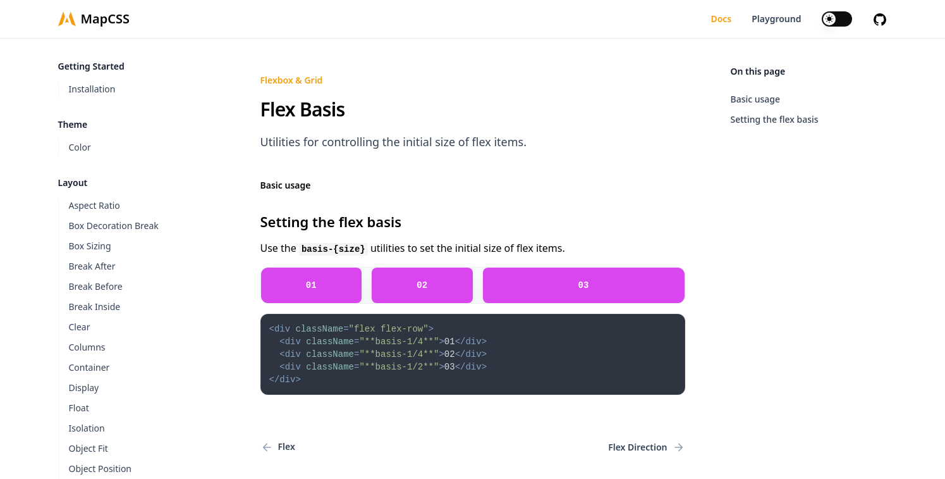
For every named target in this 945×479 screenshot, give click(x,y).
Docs (720, 19)
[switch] (837, 19)
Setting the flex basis (775, 119)
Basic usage (756, 99)
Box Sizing (90, 246)
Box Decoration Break (114, 226)
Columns (87, 347)
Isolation (87, 428)
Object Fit (88, 448)
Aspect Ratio (94, 205)
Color (80, 147)
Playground (776, 19)
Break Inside (95, 307)
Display (84, 388)
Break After (92, 266)
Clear (79, 327)
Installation (92, 89)
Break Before (96, 286)
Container (89, 367)
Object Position (100, 469)
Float (79, 408)
